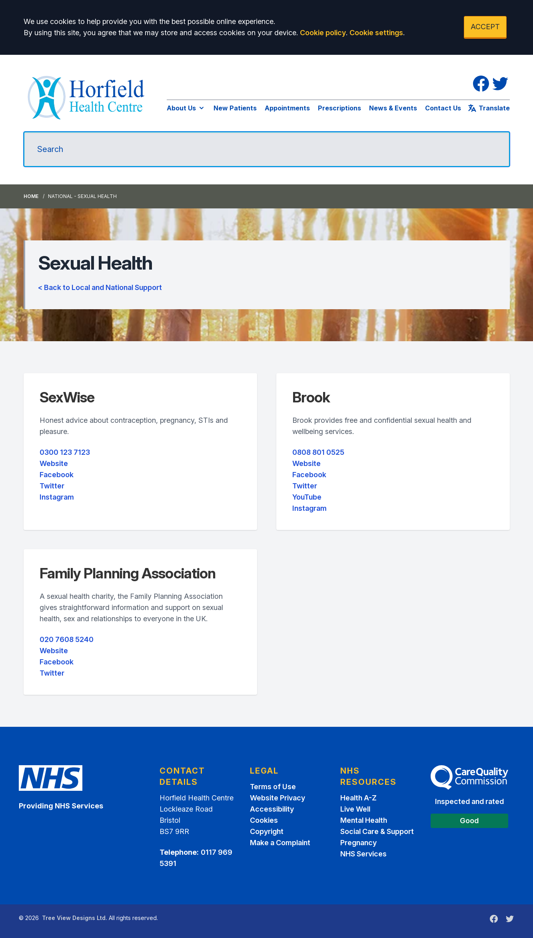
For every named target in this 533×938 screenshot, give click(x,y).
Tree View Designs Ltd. (74, 917)
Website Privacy (277, 798)
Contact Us (443, 108)
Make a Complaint (280, 842)
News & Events (393, 108)
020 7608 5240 (67, 639)
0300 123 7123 (65, 452)
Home (31, 196)
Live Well (355, 809)
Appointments (287, 108)
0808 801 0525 (318, 452)
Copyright (266, 831)
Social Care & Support (377, 831)
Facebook (57, 474)
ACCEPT (485, 26)
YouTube (306, 497)
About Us (186, 108)
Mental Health (363, 820)
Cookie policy (323, 32)
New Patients (235, 108)
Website (54, 463)
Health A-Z (358, 798)
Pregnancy (358, 842)
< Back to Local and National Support (100, 287)
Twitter (52, 486)
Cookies (264, 820)
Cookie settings (376, 32)
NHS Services (363, 854)
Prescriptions (339, 108)
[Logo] (87, 96)
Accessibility (272, 809)
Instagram (57, 497)
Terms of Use (273, 786)
